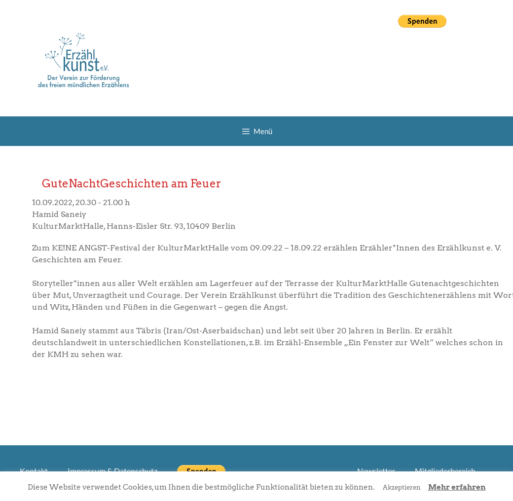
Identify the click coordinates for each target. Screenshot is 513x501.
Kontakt (34, 470)
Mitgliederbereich (445, 470)
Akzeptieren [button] (402, 487)
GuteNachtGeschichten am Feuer (131, 183)
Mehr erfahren (457, 487)
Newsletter (376, 470)
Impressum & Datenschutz (112, 470)
